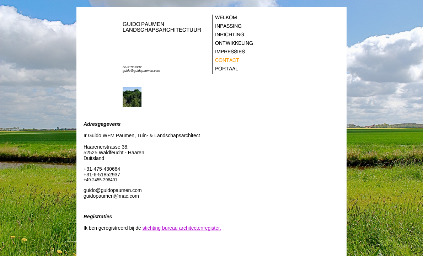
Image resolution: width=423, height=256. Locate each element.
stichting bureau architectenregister (181, 228)
